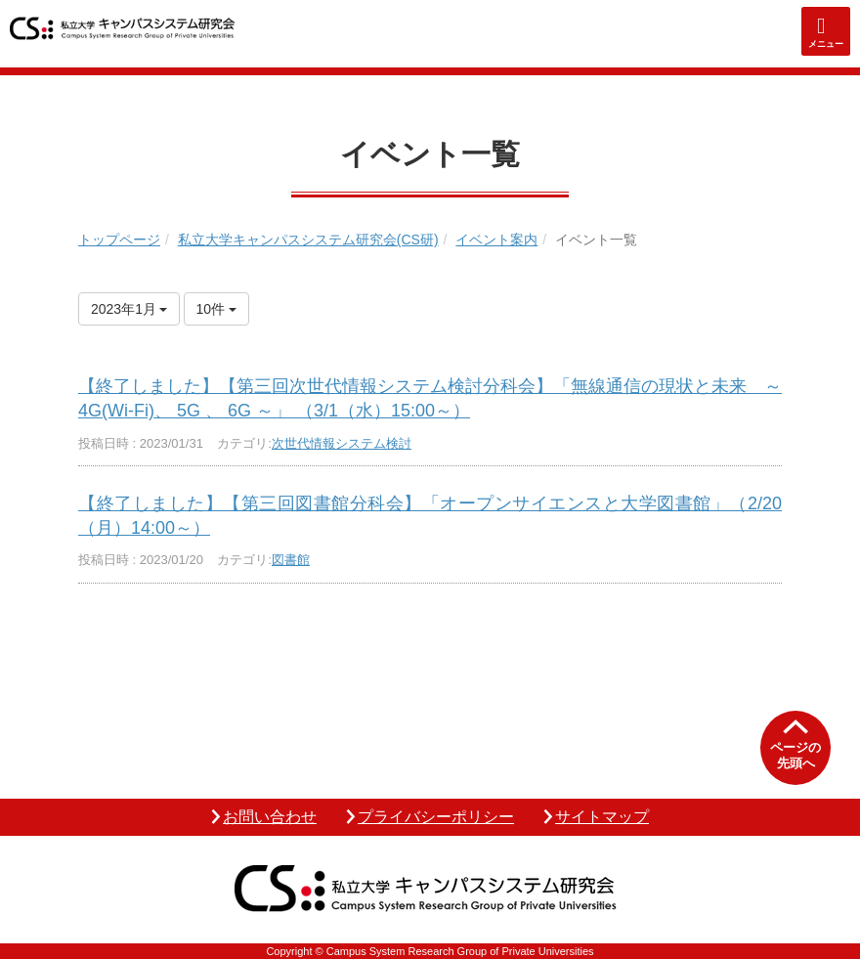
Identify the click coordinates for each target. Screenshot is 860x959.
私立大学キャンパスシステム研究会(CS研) (308, 239)
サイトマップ (602, 816)
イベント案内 (496, 239)
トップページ (119, 239)
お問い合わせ (270, 816)
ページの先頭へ (795, 755)
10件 (216, 309)
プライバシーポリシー (436, 816)
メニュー (825, 44)
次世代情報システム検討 (341, 443)
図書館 (291, 559)
